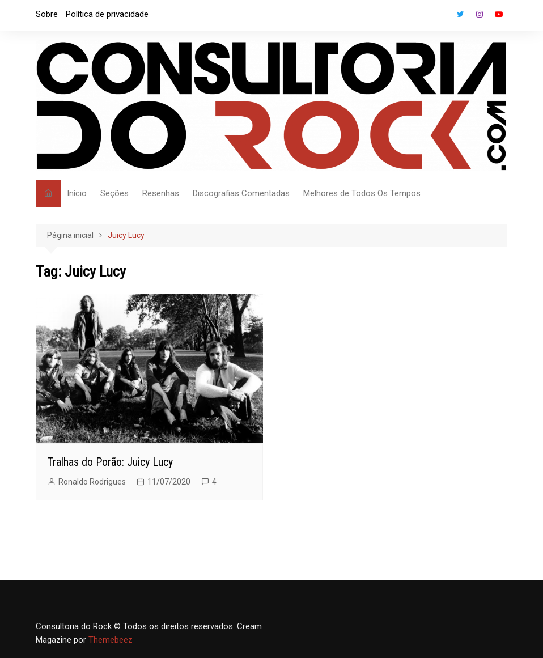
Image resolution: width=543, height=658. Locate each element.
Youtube (498, 14)
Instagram (479, 14)
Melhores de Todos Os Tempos (362, 193)
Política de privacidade (107, 14)
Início (77, 193)
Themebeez (110, 640)
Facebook (440, 17)
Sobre (47, 14)
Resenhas (160, 193)
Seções (114, 193)
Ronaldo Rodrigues (92, 481)
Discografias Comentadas (241, 193)
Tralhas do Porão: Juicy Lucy (110, 462)
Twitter (460, 14)
